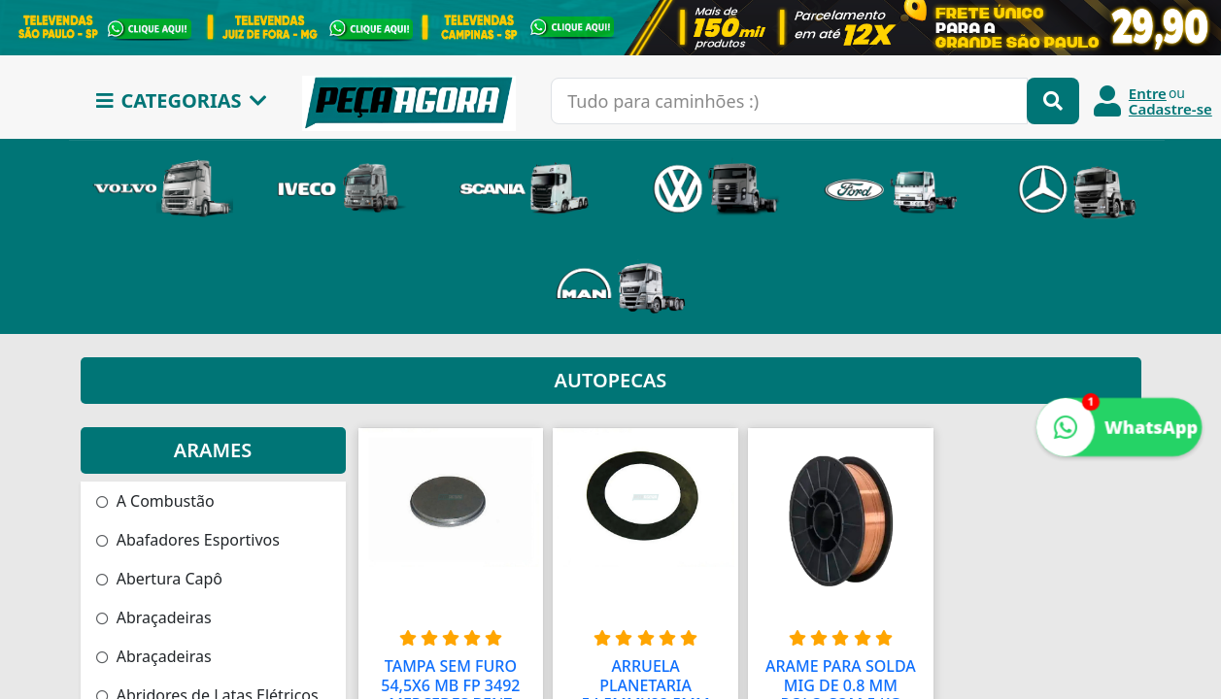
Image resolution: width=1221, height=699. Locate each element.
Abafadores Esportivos (188, 539)
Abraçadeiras (154, 617)
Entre (1148, 93)
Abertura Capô (159, 578)
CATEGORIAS (181, 100)
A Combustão (155, 501)
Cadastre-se (1170, 108)
